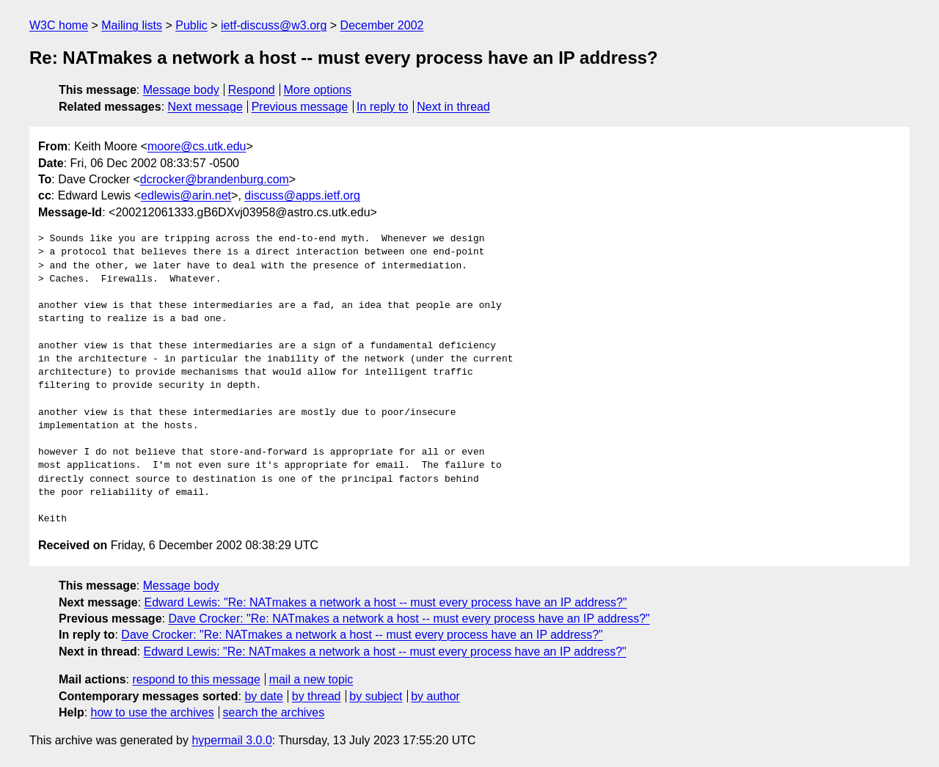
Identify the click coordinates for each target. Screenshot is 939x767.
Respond (251, 90)
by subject (375, 696)
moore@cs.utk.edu (196, 146)
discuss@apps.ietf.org (302, 195)
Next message (205, 106)
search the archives (274, 712)
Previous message (300, 106)
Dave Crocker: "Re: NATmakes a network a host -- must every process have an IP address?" (408, 618)
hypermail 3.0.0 (231, 740)
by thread (316, 696)
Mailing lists (131, 25)
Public (191, 25)
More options (318, 90)
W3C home (58, 25)
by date (263, 696)
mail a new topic (311, 679)
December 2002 (382, 25)
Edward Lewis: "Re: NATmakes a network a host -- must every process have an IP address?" (386, 602)
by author (435, 696)
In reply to (382, 106)
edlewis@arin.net (186, 195)
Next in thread (453, 106)
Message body (181, 90)
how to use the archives (152, 712)
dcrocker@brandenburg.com (214, 179)
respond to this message (196, 679)
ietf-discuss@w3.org (273, 25)
